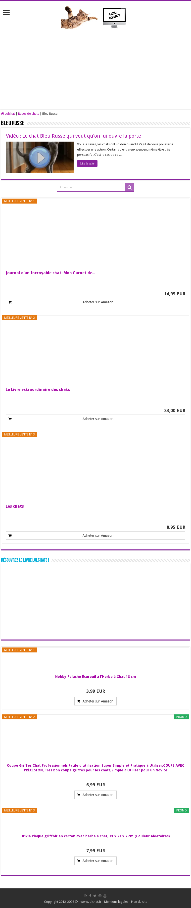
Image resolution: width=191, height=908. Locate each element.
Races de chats (28, 113)
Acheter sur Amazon (98, 302)
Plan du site (139, 902)
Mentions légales (116, 902)
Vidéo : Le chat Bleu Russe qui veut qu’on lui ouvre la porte (73, 136)
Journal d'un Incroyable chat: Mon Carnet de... (50, 272)
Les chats (15, 506)
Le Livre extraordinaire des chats (38, 389)
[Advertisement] (95, 67)
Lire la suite (87, 163)
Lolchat (8, 113)
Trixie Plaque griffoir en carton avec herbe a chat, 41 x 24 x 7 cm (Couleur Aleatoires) (95, 836)
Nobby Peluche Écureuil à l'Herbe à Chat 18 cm (95, 677)
